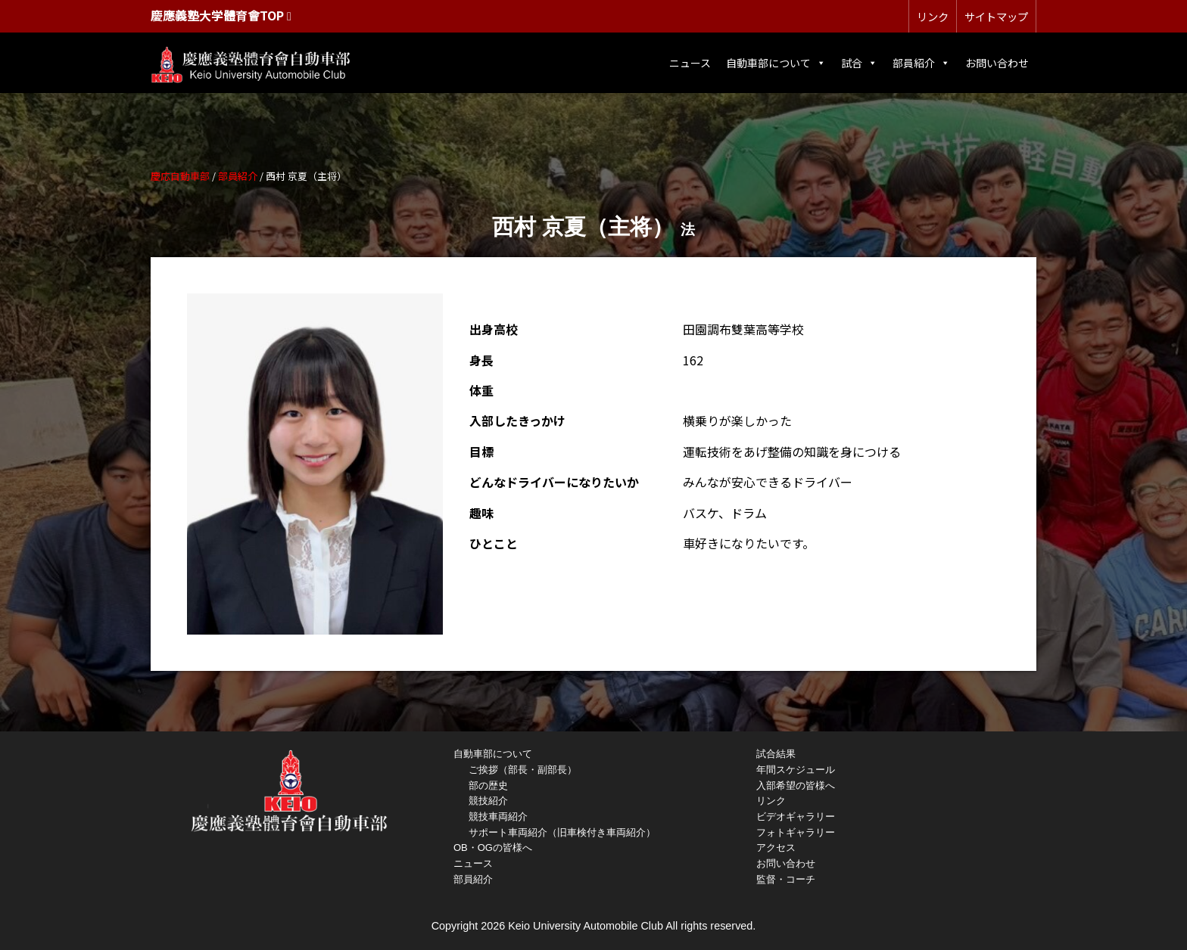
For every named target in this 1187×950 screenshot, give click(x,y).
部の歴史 (488, 785)
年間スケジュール (795, 769)
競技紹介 (488, 800)
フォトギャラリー (795, 832)
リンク (933, 16)
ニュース (690, 62)
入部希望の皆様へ (795, 785)
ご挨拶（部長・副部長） (523, 769)
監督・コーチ (785, 879)
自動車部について (776, 63)
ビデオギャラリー (795, 816)
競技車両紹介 (498, 816)
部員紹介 (921, 63)
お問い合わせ (997, 62)
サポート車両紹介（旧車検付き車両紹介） (562, 832)
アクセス (776, 847)
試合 (859, 63)
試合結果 (776, 753)
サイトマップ (996, 16)
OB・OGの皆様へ (492, 847)
